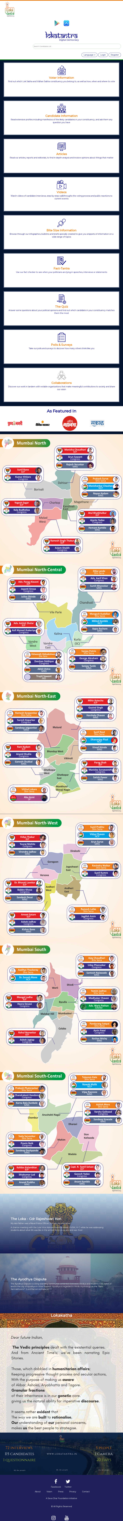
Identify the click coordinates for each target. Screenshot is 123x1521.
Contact (86, 1491)
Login (103, 55)
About (38, 1491)
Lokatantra (61, 36)
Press (60, 1491)
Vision (49, 1491)
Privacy (72, 1491)
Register (115, 55)
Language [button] (89, 55)
